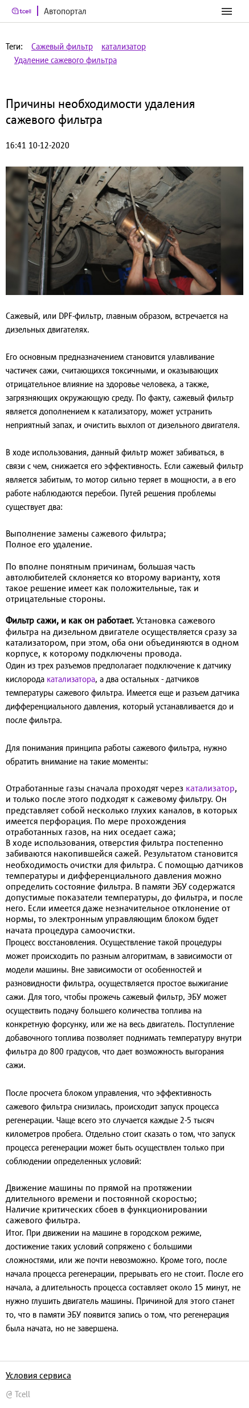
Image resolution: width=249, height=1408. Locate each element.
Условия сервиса (38, 1375)
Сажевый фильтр (62, 46)
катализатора (71, 679)
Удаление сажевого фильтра (65, 60)
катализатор (123, 46)
